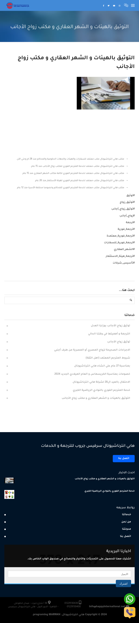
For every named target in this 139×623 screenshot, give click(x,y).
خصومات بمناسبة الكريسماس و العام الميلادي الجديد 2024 (92, 374)
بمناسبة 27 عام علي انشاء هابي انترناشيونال (102, 366)
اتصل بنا (123, 458)
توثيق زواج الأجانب (118, 342)
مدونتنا (126, 529)
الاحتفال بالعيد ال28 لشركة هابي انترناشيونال (101, 382)
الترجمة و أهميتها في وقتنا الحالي (108, 334)
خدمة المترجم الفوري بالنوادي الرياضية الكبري (101, 390)
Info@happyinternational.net (107, 606)
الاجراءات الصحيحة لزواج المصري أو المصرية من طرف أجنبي (92, 350)
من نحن (126, 522)
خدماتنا (126, 514)
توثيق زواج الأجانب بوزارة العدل (110, 325)
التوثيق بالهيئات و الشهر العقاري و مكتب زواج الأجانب (96, 398)
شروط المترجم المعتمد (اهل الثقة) (108, 358)
